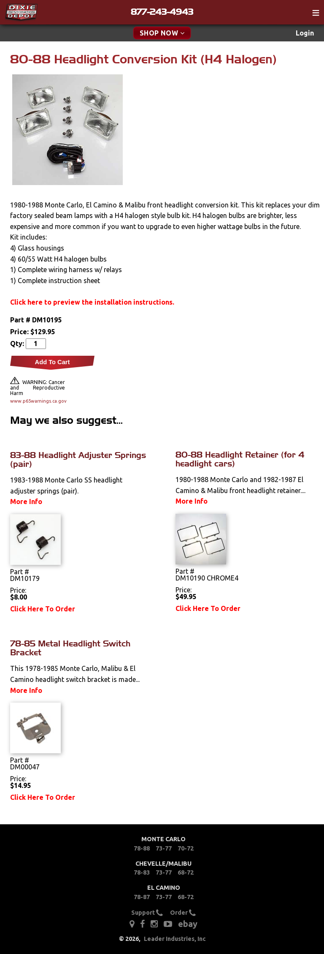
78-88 (142, 848)
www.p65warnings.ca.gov (37, 400)
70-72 (186, 848)
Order (183, 912)
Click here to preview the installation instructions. (92, 302)
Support (147, 912)
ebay (187, 924)
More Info (26, 501)
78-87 (142, 897)
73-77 (164, 848)
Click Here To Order (42, 609)
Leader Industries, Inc (175, 938)
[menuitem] (305, 33)
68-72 (186, 872)
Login (305, 33)
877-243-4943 (162, 12)
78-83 (142, 872)
